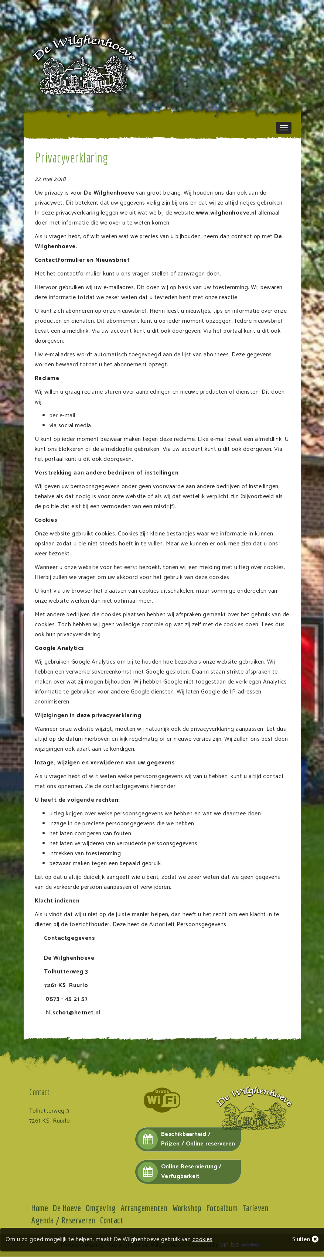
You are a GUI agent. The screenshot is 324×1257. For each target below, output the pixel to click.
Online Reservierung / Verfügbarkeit (179, 1172)
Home (40, 1208)
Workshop (188, 1208)
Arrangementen (145, 1208)
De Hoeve (68, 1208)
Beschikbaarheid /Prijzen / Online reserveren (186, 1139)
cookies (202, 1239)
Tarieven (257, 1208)
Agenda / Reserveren (64, 1221)
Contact (112, 1221)
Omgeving (102, 1208)
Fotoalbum (223, 1208)
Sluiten (305, 1239)
